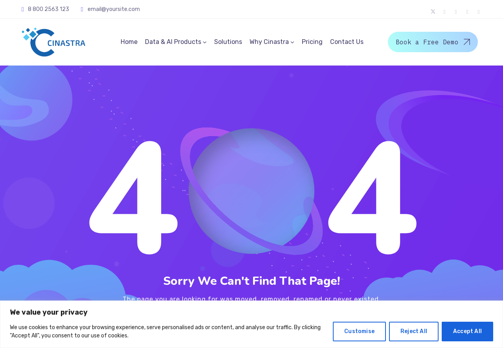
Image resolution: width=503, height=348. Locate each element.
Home (129, 42)
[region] (251, 324)
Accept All (467, 331)
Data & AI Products (173, 42)
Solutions (228, 42)
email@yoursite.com (114, 9)
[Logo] (53, 41)
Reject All (413, 331)
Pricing (312, 42)
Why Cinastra (269, 42)
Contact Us (346, 42)
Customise (359, 331)
